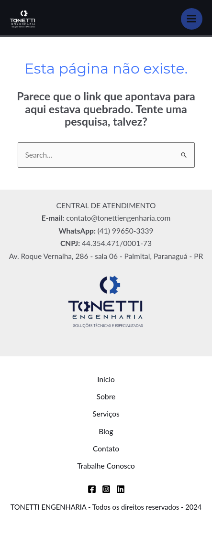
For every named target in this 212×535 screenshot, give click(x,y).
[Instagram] (106, 489)
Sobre (106, 396)
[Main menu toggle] (191, 19)
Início (106, 379)
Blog (106, 431)
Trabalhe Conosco (106, 465)
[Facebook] (92, 489)
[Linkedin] (120, 489)
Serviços (106, 413)
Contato (106, 448)
